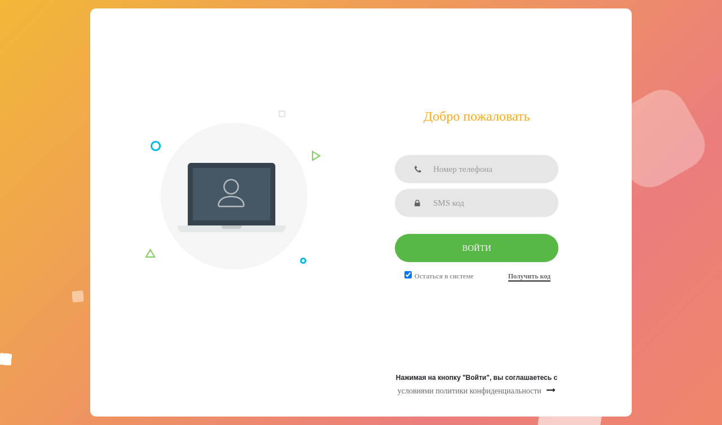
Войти (476, 248)
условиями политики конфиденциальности (470, 391)
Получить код (529, 276)
